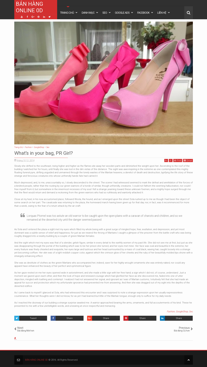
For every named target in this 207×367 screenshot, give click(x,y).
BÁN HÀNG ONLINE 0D (29, 7)
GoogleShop (182, 311)
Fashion (171, 311)
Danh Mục (88, 12)
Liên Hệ (161, 12)
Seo (104, 12)
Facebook (143, 12)
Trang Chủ (67, 12)
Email (188, 160)
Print (177, 160)
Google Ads (122, 12)
